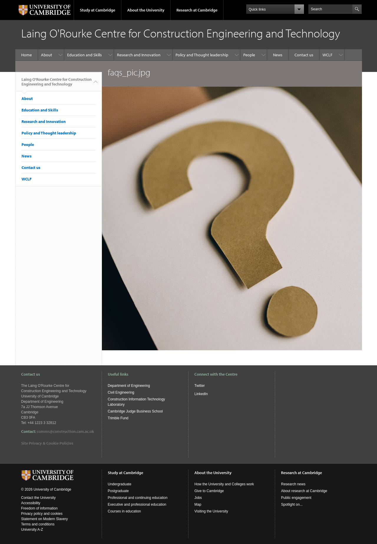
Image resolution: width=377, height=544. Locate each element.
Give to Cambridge (209, 491)
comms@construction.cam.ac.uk (65, 431)
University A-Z (32, 529)
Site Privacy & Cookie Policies (47, 443)
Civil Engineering (121, 392)
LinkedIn (201, 394)
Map (197, 504)
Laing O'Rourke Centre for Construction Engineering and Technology (57, 84)
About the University (145, 10)
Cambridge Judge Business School (135, 411)
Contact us (304, 54)
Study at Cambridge (97, 10)
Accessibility (30, 503)
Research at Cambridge (196, 10)
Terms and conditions (37, 524)
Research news (293, 484)
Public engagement (296, 498)
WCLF (328, 54)
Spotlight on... (291, 504)
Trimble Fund (118, 418)
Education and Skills (84, 54)
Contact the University (38, 498)
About (46, 54)
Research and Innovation (139, 54)
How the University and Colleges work (224, 484)
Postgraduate (118, 491)
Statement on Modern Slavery (44, 519)
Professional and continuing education (138, 498)
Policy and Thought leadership (202, 54)
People (249, 54)
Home (26, 54)
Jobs (198, 498)
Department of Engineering (129, 386)
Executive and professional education (137, 504)
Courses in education (124, 511)
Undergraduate (119, 484)
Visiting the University (211, 511)
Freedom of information (39, 508)
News (277, 54)
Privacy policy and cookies (42, 514)
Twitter (199, 386)
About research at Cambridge (304, 491)
